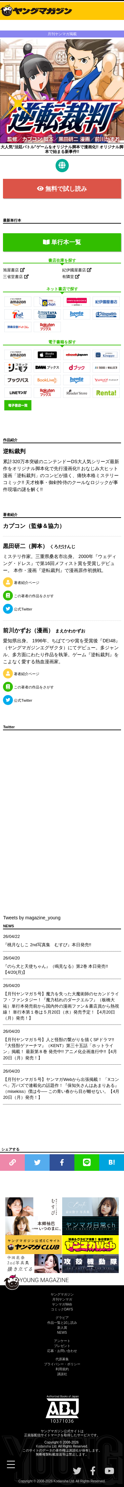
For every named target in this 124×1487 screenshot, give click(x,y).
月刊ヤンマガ (62, 1299)
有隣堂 (71, 276)
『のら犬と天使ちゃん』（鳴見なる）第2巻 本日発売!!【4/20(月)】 (55, 969)
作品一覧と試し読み (62, 1322)
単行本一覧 (62, 242)
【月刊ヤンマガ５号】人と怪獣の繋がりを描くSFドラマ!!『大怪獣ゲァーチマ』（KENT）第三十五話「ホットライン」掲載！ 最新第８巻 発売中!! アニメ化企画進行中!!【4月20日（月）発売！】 (60, 1048)
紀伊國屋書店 (77, 270)
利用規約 (62, 1369)
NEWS (62, 1332)
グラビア (62, 1317)
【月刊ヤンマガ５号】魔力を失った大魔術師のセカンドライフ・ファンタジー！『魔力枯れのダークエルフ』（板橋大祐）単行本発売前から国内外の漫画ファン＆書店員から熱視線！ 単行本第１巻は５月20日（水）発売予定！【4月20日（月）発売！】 (61, 1006)
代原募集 (62, 1359)
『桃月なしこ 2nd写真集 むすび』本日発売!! (47, 944)
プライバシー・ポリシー (62, 1364)
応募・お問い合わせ (62, 1351)
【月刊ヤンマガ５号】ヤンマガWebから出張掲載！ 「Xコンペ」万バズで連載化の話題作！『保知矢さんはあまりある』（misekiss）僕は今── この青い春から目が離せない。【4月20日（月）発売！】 (61, 1088)
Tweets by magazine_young (32, 917)
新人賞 (62, 1327)
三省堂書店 (15, 276)
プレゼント (62, 1346)
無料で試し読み (62, 188)
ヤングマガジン (62, 1294)
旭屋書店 (13, 270)
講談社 (62, 1374)
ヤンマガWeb (62, 1304)
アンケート (62, 1341)
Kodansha (43, 1446)
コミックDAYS (62, 1309)
